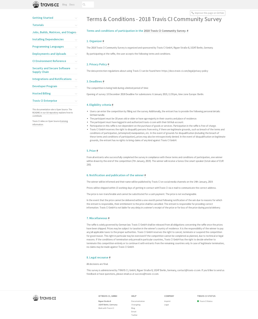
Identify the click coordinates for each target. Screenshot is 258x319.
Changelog (135, 304)
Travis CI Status (206, 301)
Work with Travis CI (106, 308)
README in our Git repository (45, 112)
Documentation (138, 301)
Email (133, 311)
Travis (45, 4)
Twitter (134, 315)
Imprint (167, 301)
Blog (64, 4)
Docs (72, 4)
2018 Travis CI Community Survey (164, 31)
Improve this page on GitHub (209, 12)
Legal (166, 304)
